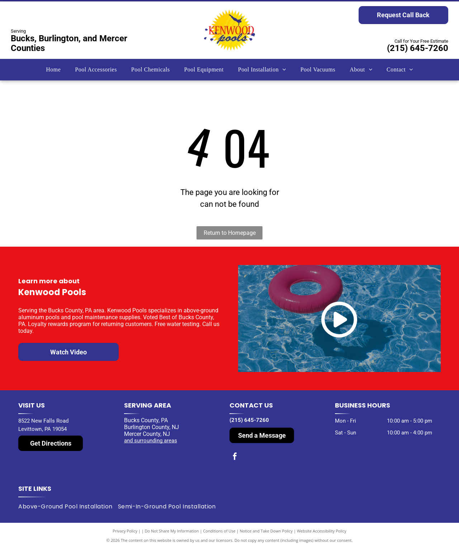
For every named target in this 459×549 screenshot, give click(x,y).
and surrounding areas (150, 440)
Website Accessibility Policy (321, 531)
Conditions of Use (219, 531)
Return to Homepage (230, 232)
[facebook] (235, 457)
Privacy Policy (125, 531)
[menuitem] (53, 70)
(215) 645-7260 (417, 48)
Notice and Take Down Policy (266, 531)
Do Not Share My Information (172, 531)
